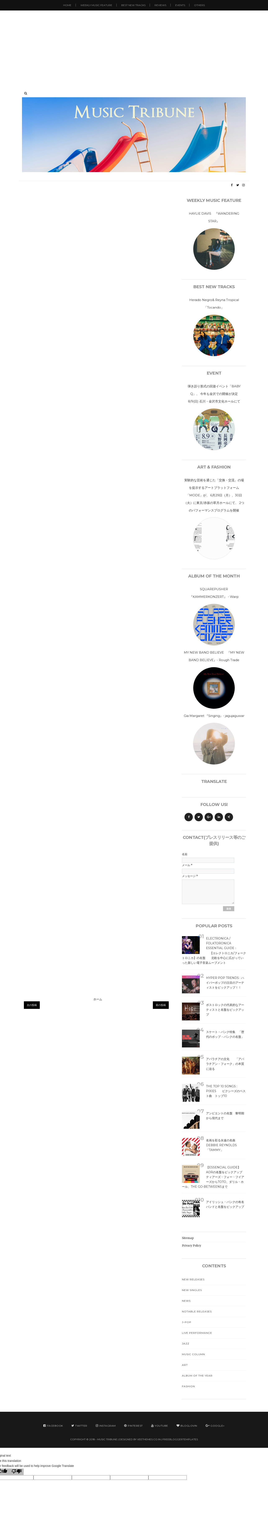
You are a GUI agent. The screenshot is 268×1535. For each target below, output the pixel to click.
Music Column (193, 1354)
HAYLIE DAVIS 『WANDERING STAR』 (214, 217)
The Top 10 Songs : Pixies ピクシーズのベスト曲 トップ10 (226, 1091)
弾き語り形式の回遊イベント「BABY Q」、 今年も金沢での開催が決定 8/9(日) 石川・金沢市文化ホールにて (216, 393)
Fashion (188, 1386)
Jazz (185, 1343)
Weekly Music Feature (96, 5)
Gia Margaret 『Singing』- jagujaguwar (214, 716)
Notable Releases (197, 1311)
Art (185, 1364)
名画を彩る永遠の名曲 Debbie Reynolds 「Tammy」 (222, 1145)
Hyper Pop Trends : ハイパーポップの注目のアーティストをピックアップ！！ (225, 982)
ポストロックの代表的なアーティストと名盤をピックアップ (225, 1009)
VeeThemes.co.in (149, 1439)
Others (199, 5)
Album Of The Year (197, 1375)
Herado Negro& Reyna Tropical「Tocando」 (214, 303)
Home (67, 5)
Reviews (160, 5)
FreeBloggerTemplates (180, 1439)
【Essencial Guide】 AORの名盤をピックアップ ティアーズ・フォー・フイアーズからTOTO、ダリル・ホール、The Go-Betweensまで (217, 1177)
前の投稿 (161, 1005)
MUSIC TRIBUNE (107, 1439)
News (186, 1300)
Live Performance (197, 1332)
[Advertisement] (134, 46)
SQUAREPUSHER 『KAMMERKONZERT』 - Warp (214, 593)
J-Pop (186, 1322)
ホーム (97, 999)
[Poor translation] (16, 1472)
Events (180, 5)
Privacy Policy (191, 1245)
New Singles (192, 1290)
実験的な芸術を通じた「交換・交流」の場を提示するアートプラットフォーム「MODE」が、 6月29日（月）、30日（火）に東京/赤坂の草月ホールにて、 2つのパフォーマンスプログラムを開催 (214, 495)
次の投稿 (32, 1005)
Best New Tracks (133, 5)
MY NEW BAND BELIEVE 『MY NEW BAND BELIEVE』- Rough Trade (214, 656)
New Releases (193, 1279)
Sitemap (188, 1238)
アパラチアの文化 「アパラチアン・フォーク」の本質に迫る (225, 1063)
